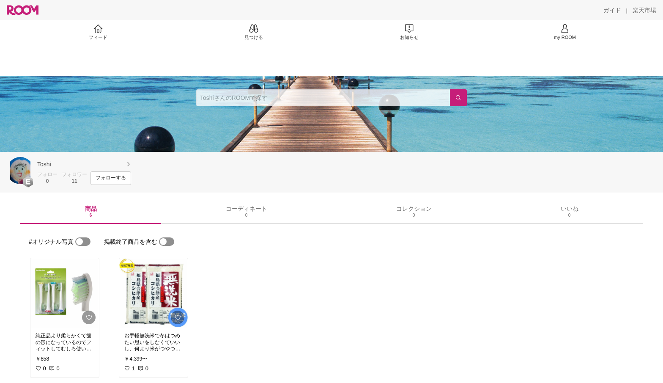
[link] (64, 293)
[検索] (458, 97)
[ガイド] (612, 10)
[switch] (82, 241)
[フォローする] (110, 178)
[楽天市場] (644, 10)
